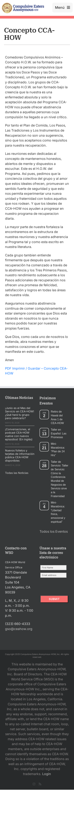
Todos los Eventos (54, 531)
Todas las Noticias (16, 473)
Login (46, 774)
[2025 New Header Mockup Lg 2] (22, 4)
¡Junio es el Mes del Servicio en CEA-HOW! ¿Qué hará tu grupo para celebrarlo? (19, 413)
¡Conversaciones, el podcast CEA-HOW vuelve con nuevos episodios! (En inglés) (18, 434)
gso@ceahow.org (18, 629)
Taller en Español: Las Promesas (58, 433)
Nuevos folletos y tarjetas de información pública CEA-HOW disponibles (19, 455)
